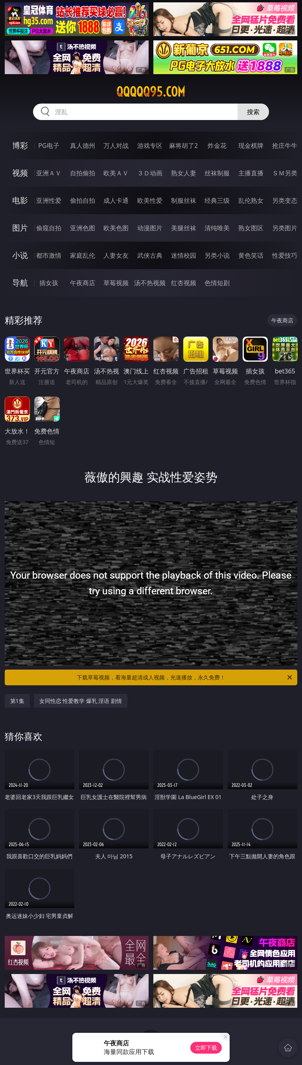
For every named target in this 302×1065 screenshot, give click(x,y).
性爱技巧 (284, 255)
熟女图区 (250, 228)
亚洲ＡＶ (48, 173)
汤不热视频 (150, 283)
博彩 (20, 145)
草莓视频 (116, 283)
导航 (20, 282)
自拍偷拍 (82, 173)
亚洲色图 (82, 228)
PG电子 (48, 145)
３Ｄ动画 (149, 173)
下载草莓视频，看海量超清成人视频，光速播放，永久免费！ (185, 677)
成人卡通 (116, 200)
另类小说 (217, 255)
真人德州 (82, 145)
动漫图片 (149, 228)
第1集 (17, 701)
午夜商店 (82, 283)
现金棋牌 (250, 145)
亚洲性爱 (48, 200)
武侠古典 (149, 255)
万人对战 (116, 145)
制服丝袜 (183, 200)
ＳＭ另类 (284, 173)
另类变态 (284, 200)
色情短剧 (217, 283)
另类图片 (284, 228)
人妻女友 (116, 255)
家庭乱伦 (82, 255)
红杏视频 (183, 283)
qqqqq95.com (150, 92)
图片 (20, 227)
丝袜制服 (217, 173)
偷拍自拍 (82, 200)
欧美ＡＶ (116, 173)
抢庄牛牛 (284, 145)
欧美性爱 (149, 200)
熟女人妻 (183, 173)
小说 (20, 255)
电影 (20, 200)
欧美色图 (116, 228)
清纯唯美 (217, 228)
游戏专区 (149, 145)
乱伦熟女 (250, 200)
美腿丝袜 (183, 228)
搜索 (253, 111)
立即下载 (206, 1047)
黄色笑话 (250, 255)
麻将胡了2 (183, 145)
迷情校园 (183, 255)
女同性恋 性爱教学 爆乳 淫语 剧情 (80, 701)
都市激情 (48, 255)
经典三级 (217, 200)
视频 (20, 172)
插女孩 (48, 283)
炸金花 (217, 145)
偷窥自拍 (48, 228)
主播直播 (250, 173)
